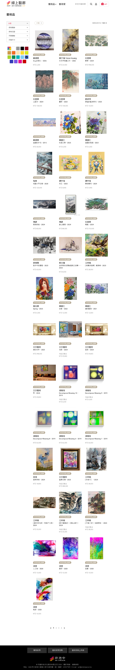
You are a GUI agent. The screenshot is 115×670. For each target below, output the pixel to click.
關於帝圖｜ (68, 665)
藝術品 (52, 4)
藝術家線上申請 (78, 650)
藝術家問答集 (57, 650)
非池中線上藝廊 (23, 3)
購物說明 (36, 650)
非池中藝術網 (80, 4)
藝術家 (62, 4)
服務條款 (75, 665)
